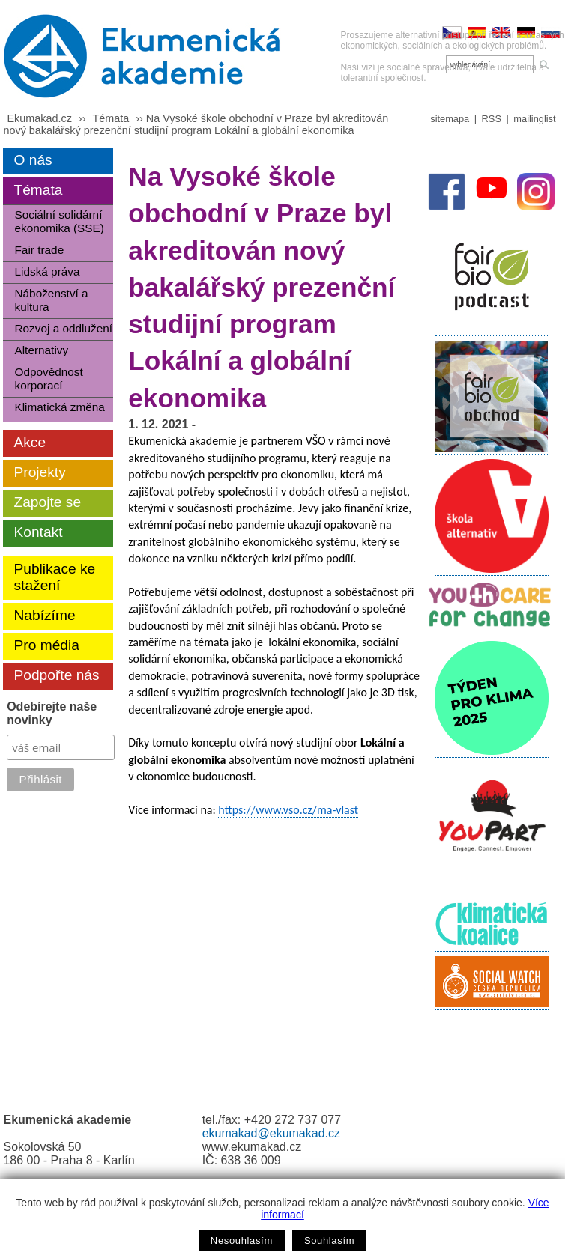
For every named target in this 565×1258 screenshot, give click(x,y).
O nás (32, 160)
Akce (29, 442)
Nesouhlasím (242, 1240)
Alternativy (41, 350)
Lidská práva (46, 271)
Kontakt (37, 532)
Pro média (46, 645)
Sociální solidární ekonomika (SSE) (59, 221)
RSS (491, 118)
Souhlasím (329, 1240)
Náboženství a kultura (51, 300)
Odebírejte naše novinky (52, 713)
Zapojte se (47, 502)
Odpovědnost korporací (48, 378)
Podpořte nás (56, 675)
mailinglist (534, 118)
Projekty (39, 472)
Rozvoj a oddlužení (63, 328)
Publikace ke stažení (54, 577)
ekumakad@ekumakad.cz (271, 1133)
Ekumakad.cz (39, 118)
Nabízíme (44, 615)
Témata (110, 118)
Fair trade (39, 249)
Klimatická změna (59, 407)
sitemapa (449, 118)
